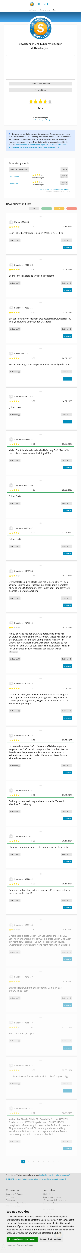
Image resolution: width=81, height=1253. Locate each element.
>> (59, 1161)
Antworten (67, 247)
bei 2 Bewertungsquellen (40, 120)
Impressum (11, 1245)
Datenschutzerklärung (25, 1245)
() (66, 240)
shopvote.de (14, 176)
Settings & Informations (50, 1239)
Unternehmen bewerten (40, 83)
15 (34, 209)
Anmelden (10, 1197)
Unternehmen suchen (48, 10)
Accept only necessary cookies (22, 1239)
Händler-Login (48, 1194)
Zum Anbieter (40, 90)
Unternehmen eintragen (52, 1197)
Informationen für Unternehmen (55, 1200)
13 (46, 209)
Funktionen (32, 10)
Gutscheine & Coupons (14, 1194)
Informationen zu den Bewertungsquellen (53, 189)
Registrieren (10, 1200)
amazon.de (14, 183)
